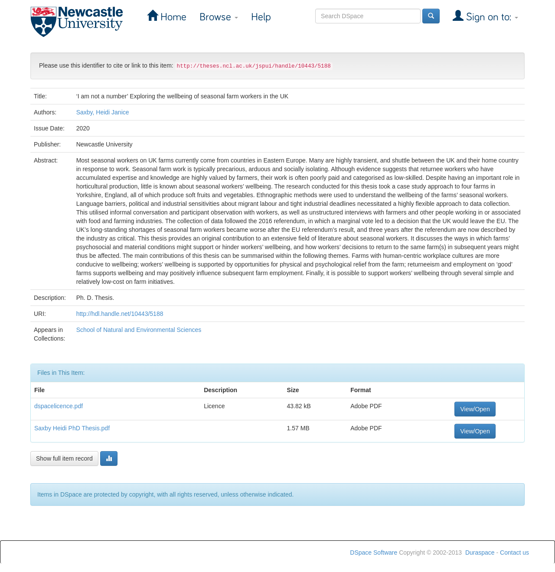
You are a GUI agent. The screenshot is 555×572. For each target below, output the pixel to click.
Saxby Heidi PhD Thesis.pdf (72, 428)
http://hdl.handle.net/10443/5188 (119, 313)
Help (261, 17)
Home (172, 17)
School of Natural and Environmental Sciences (139, 329)
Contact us (514, 552)
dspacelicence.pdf (58, 406)
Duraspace (480, 552)
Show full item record (64, 458)
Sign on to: (491, 17)
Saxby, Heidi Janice (102, 112)
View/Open (475, 409)
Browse (218, 17)
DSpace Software (373, 552)
